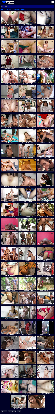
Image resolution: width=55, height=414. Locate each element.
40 (12, 411)
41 (15, 411)
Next (19, 411)
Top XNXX (7, 2)
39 (9, 411)
